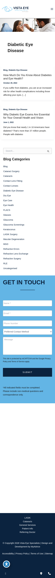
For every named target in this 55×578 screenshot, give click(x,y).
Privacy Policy (22, 553)
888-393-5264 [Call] (17, 442)
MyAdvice (35, 546)
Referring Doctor (27, 532)
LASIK (27, 518)
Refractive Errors (11, 249)
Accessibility (8, 553)
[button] (27, 504)
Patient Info (27, 528)
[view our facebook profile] (5, 573)
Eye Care (7, 200)
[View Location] (20, 433)
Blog (5, 70)
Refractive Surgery (12, 258)
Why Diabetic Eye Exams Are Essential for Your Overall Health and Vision (26, 116)
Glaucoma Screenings (13, 225)
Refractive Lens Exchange (15, 254)
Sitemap (49, 553)
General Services (27, 525)
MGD (5, 244)
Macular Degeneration (13, 239)
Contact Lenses (10, 186)
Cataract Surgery (11, 171)
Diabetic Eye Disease (18, 70)
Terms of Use (37, 553)
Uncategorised (10, 268)
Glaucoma (8, 220)
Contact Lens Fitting (12, 181)
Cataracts (7, 176)
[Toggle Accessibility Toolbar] (6, 564)
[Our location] (49, 573)
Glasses (7, 215)
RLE (5, 263)
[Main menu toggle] (52, 9)
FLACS (6, 210)
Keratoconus (9, 229)
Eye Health (8, 205)
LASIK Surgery (10, 234)
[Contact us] (41, 573)
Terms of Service (18, 362)
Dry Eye (7, 195)
